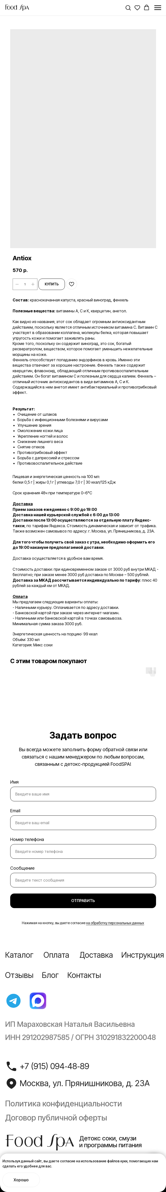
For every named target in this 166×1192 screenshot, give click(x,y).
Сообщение (22, 868)
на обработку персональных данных (115, 923)
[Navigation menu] (157, 7)
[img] (13, 1001)
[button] (128, 7)
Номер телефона (27, 839)
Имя (14, 782)
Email (15, 810)
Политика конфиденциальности (63, 1103)
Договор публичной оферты (56, 1117)
